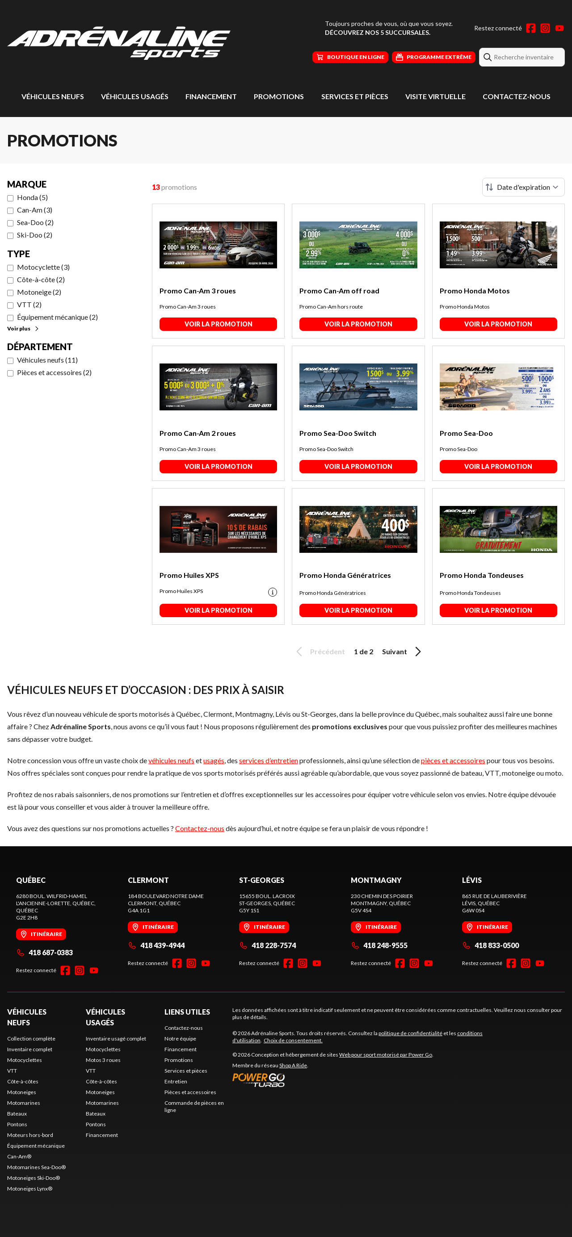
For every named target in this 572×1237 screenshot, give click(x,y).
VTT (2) (29, 304)
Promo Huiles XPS (189, 575)
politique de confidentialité (410, 1033)
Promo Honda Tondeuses (482, 575)
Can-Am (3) (34, 209)
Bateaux (17, 1113)
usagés (213, 760)
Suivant (403, 651)
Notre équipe (180, 1038)
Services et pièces (354, 96)
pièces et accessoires (453, 760)
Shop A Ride (293, 1065)
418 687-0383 (44, 952)
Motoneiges (21, 1092)
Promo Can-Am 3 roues (198, 290)
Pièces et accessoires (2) (54, 372)
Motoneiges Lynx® (29, 1188)
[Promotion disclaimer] (272, 592)
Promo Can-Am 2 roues (198, 433)
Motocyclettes (24, 1060)
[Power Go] (332, 1080)
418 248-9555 (379, 945)
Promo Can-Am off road (339, 290)
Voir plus (23, 328)
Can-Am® (19, 1156)
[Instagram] (545, 28)
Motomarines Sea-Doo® (36, 1167)
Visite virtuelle (435, 96)
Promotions (279, 96)
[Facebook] (531, 28)
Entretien (175, 1081)
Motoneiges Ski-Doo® (33, 1177)
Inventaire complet (29, 1049)
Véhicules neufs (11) (47, 359)
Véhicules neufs (52, 96)
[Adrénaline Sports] (119, 43)
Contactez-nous (517, 96)
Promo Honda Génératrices (345, 575)
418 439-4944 (156, 945)
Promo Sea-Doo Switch (337, 433)
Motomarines (23, 1102)
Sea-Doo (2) (35, 222)
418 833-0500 (490, 945)
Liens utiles (187, 1011)
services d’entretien (268, 760)
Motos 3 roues (103, 1060)
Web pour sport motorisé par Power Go (385, 1054)
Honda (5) (32, 197)
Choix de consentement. (293, 1040)
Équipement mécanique (36, 1145)
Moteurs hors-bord (30, 1135)
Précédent (319, 651)
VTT (12, 1070)
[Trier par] (523, 187)
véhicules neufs (171, 760)
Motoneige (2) (39, 292)
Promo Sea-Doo (466, 433)
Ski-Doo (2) (34, 234)
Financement (211, 96)
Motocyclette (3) (43, 267)
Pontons (17, 1124)
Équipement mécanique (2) (57, 317)
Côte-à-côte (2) (41, 279)
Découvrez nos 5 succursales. (377, 32)
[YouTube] (559, 28)
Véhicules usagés (134, 96)
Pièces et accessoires (190, 1092)
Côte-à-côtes (22, 1081)
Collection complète (31, 1038)
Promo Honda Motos (475, 290)
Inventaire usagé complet (116, 1038)
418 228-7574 (267, 945)
